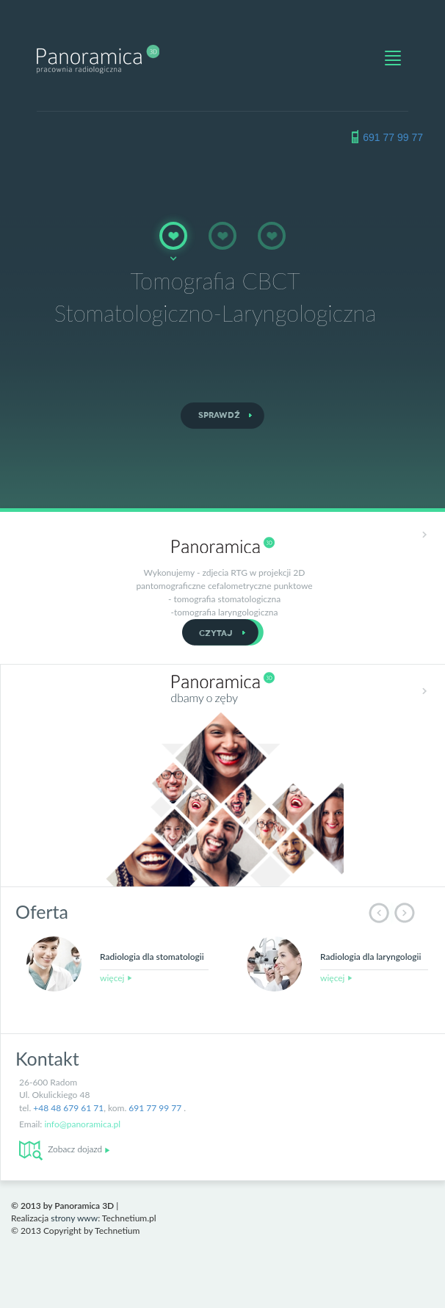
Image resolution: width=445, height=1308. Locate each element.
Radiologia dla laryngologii (370, 956)
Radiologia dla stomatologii (152, 956)
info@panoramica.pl (82, 1124)
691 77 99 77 (393, 137)
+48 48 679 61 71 (68, 1107)
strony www (74, 1218)
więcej (116, 977)
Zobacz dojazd (64, 1149)
